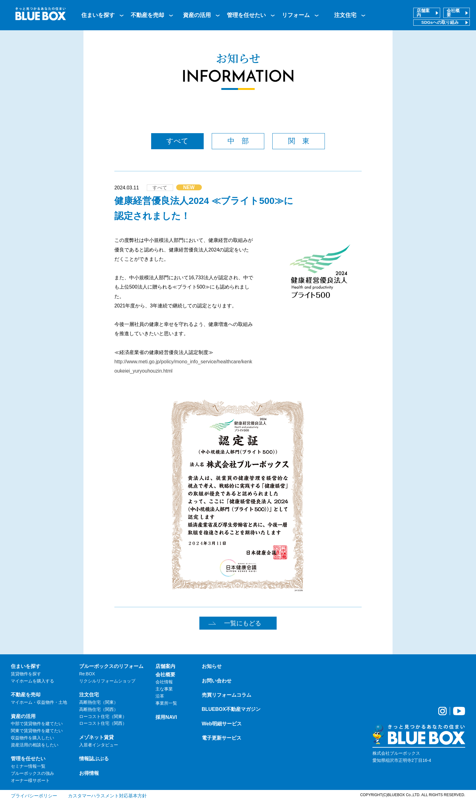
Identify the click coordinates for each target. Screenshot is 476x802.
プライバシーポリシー (34, 795)
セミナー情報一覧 (28, 766)
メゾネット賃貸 (96, 737)
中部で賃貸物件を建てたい (37, 723)
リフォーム (296, 15)
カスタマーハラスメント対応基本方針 (107, 795)
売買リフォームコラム (226, 695)
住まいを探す (98, 15)
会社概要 (453, 12)
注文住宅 (345, 15)
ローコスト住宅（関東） (103, 716)
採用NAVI (166, 717)
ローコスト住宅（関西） (103, 723)
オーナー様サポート (30, 780)
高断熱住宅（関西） (98, 709)
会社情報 (164, 681)
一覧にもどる (242, 623)
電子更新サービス (221, 738)
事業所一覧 (166, 703)
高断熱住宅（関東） (98, 702)
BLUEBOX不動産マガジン (231, 709)
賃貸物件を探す (26, 673)
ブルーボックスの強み (32, 773)
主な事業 (164, 688)
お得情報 (89, 773)
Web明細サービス (222, 723)
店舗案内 (423, 12)
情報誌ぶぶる (94, 758)
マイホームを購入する (32, 680)
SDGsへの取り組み (440, 22)
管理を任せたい (246, 15)
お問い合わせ (217, 680)
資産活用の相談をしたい (34, 744)
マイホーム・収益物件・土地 (39, 702)
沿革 (159, 696)
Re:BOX (87, 673)
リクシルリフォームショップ (107, 680)
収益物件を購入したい (32, 737)
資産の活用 (197, 15)
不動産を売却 (147, 15)
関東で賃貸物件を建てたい (37, 730)
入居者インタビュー (98, 744)
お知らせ (212, 666)
